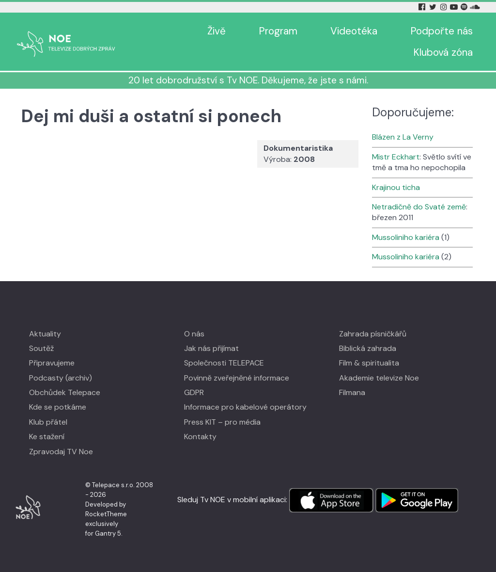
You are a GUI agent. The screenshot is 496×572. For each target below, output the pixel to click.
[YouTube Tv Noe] (455, 7)
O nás (194, 334)
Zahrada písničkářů (372, 334)
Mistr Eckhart (395, 157)
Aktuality (45, 334)
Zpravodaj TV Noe (61, 451)
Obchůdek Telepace (64, 392)
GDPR (194, 392)
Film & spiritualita (369, 363)
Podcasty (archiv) (60, 378)
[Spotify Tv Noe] (465, 7)
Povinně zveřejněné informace (236, 378)
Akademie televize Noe (379, 378)
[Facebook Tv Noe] (423, 7)
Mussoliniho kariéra (405, 237)
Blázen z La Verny (403, 137)
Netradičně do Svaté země (419, 207)
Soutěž (41, 348)
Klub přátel (48, 422)
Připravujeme (52, 363)
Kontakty (200, 436)
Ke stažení (46, 436)
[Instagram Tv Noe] (445, 7)
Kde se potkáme (57, 407)
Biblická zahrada (367, 348)
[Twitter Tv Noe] (433, 7)
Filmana (352, 392)
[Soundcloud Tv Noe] (474, 7)
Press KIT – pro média (222, 422)
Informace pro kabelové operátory (245, 407)
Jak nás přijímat (211, 348)
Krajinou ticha (396, 187)
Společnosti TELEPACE (224, 363)
